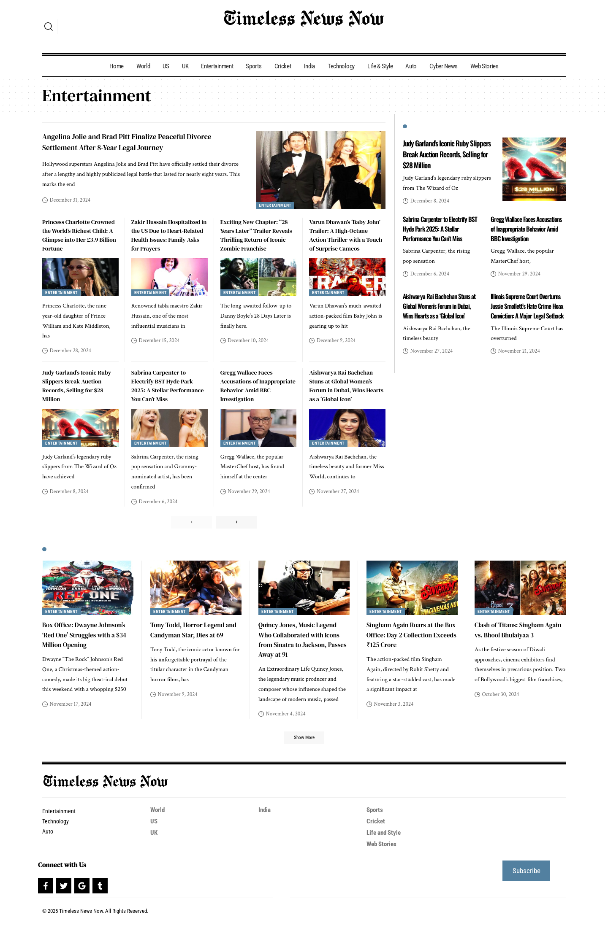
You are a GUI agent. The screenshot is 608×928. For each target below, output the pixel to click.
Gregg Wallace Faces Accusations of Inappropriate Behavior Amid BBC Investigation (258, 385)
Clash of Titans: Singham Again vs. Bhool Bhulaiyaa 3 (515, 631)
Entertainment (276, 205)
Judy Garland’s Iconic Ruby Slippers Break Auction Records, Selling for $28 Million (76, 385)
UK (154, 836)
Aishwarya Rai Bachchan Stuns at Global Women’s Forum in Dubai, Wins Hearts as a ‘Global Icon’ (346, 385)
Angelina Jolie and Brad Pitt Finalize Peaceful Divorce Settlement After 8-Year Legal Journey (135, 141)
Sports (375, 813)
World (158, 813)
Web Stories (382, 848)
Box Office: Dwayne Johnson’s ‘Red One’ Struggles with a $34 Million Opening (86, 636)
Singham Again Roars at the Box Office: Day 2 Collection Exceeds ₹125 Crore (407, 636)
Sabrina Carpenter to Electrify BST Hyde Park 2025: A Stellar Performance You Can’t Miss (167, 385)
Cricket (376, 825)
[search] (48, 26)
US (154, 825)
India (265, 813)
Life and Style (385, 836)
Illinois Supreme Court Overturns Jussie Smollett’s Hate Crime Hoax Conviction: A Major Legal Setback (527, 319)
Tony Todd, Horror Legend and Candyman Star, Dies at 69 (195, 631)
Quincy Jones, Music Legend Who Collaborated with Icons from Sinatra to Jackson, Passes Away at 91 (301, 641)
